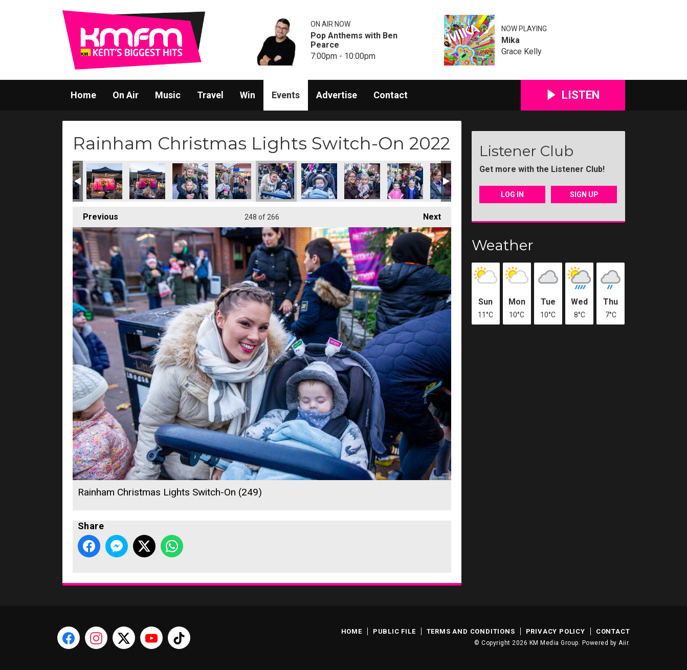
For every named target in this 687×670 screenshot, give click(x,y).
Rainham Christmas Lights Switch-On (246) (147, 181)
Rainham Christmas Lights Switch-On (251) (362, 181)
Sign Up (584, 194)
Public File (394, 631)
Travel (210, 95)
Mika (510, 40)
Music (168, 95)
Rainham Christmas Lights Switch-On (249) (276, 181)
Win (247, 95)
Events (286, 95)
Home (83, 95)
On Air (126, 95)
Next (427, 214)
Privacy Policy (555, 631)
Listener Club (526, 151)
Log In (512, 194)
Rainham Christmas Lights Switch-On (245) (104, 181)
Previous (95, 214)
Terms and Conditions (471, 631)
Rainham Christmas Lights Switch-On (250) (319, 181)
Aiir (623, 642)
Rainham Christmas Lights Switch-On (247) (190, 181)
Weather (503, 245)
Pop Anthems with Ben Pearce (354, 40)
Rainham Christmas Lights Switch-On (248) (233, 181)
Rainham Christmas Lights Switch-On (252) (405, 181)
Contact (390, 95)
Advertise (336, 95)
